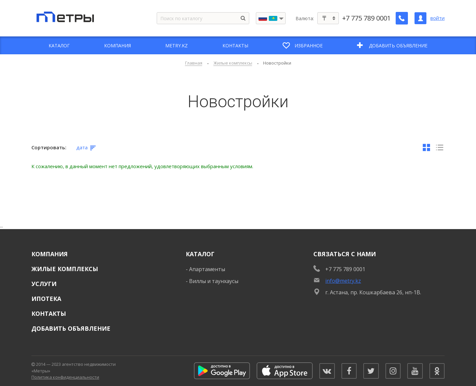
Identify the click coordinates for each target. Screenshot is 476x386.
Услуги (44, 284)
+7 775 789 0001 (366, 18)
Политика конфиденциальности (65, 377)
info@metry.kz (343, 280)
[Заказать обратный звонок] (402, 18)
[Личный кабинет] (420, 18)
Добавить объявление (70, 328)
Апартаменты (207, 269)
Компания (49, 254)
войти (437, 18)
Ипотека (46, 299)
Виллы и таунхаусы (213, 281)
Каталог (200, 254)
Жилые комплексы (64, 269)
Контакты (48, 313)
